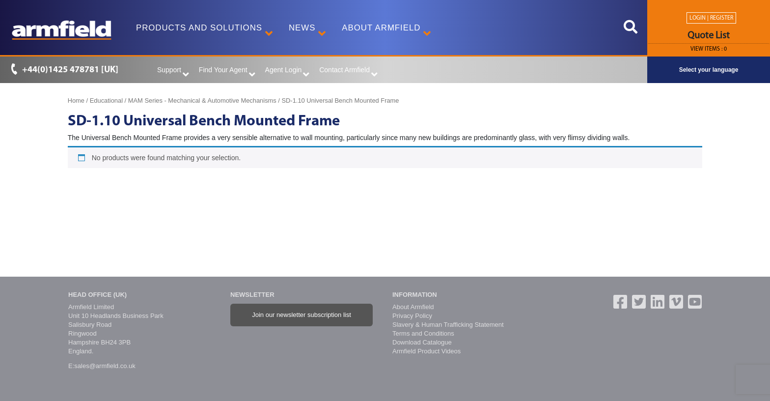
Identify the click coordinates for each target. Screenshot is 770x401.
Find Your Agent (227, 73)
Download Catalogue (422, 342)
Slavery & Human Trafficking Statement (448, 324)
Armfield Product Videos (426, 351)
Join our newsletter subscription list (301, 314)
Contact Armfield (348, 73)
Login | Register (711, 18)
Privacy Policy (412, 315)
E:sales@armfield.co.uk (102, 366)
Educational (106, 100)
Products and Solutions (202, 31)
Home (76, 100)
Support (173, 73)
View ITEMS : (708, 49)
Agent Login (287, 73)
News (305, 31)
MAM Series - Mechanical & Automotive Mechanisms (202, 100)
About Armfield (384, 31)
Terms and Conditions (423, 333)
